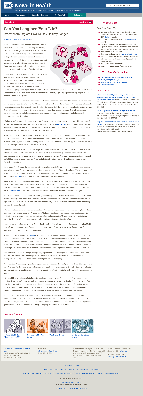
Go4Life (17, 176)
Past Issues (54, 369)
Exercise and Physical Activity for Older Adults (117, 77)
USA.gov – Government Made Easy (107, 373)
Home (46, 369)
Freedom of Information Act (32, 373)
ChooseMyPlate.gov (129, 39)
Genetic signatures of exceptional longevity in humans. (116, 111)
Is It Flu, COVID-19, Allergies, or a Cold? (12, 336)
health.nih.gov (123, 351)
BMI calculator (14, 190)
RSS (76, 366)
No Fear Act (48, 373)
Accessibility (94, 369)
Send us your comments (22, 39)
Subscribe (67, 366)
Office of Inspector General (85, 373)
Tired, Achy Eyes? (57, 335)
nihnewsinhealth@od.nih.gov (47, 351)
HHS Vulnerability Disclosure (64, 373)
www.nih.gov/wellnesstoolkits (116, 357)
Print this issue (83, 22)
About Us (63, 369)
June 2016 (9, 22)
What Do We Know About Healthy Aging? (115, 82)
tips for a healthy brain (129, 54)
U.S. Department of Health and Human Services (71, 388)
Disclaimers (84, 369)
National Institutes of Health (71, 382)
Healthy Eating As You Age (110, 80)
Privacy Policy (73, 369)
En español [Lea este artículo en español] (7, 39)
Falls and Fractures (107, 85)
